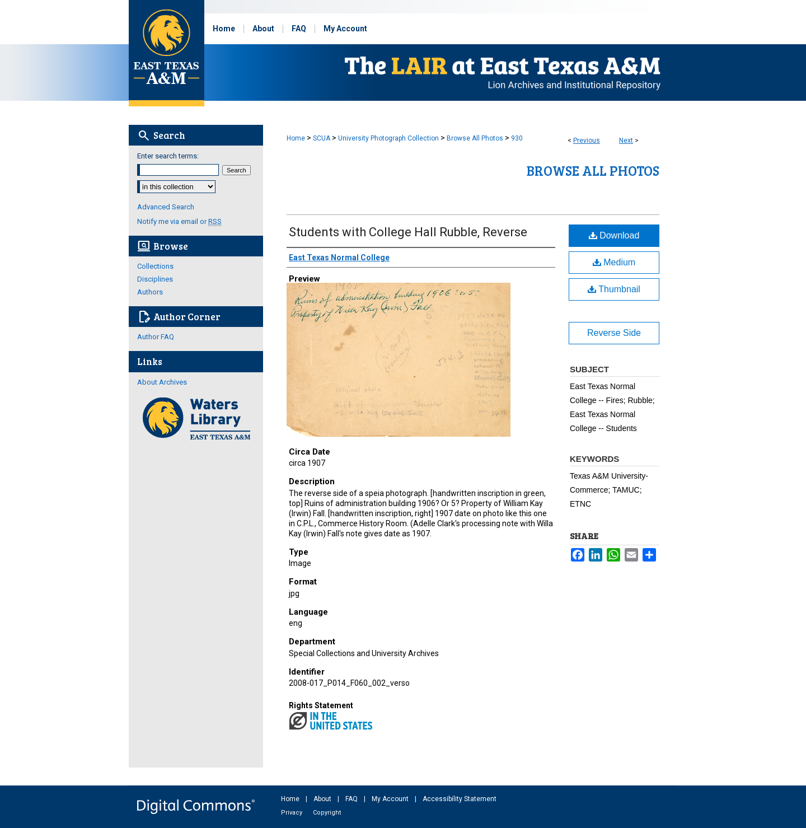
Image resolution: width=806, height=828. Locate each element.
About (323, 799)
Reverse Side (614, 333)
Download (614, 235)
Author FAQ (155, 337)
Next (626, 140)
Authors (150, 292)
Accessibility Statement (459, 799)
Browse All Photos (475, 138)
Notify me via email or (179, 221)
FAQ (352, 799)
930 (517, 138)
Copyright (327, 812)
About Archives (162, 382)
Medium (614, 262)
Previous (586, 140)
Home (296, 138)
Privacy (292, 812)
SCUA (321, 138)
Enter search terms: (168, 156)
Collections (155, 266)
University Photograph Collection (388, 138)
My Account (391, 799)
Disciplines (155, 279)
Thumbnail (614, 289)
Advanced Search (165, 207)
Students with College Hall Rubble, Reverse (408, 232)
